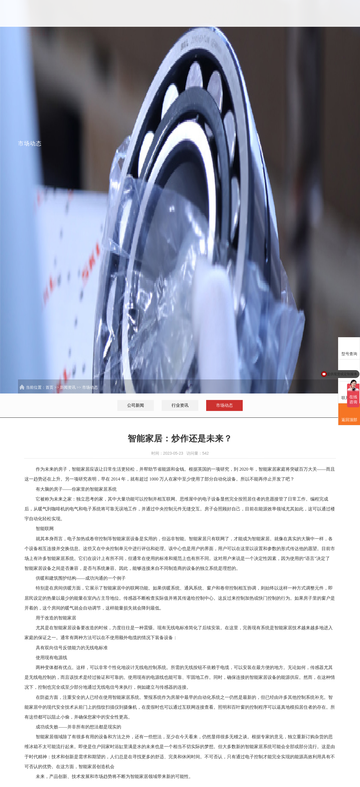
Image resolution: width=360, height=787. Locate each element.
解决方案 (203, 13)
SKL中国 (164, 13)
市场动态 (90, 388)
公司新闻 (135, 405)
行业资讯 (180, 405)
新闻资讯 (283, 13)
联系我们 (322, 13)
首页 (124, 13)
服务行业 (243, 13)
